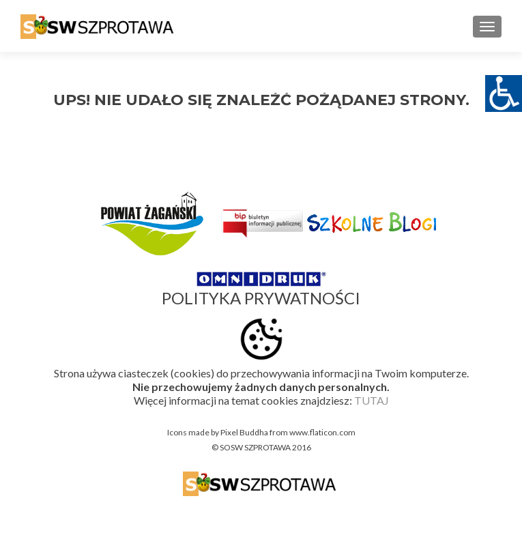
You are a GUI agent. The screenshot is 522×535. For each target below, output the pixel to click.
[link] (99, 26)
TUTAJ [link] (371, 400)
